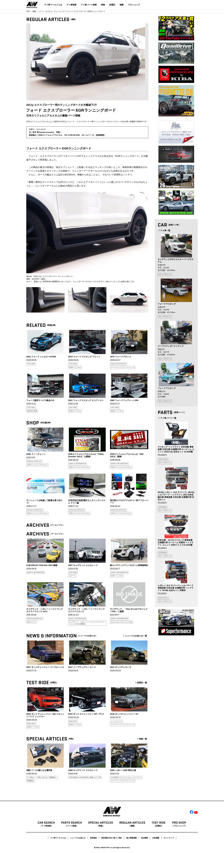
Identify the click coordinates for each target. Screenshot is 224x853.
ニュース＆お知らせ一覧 (134, 635)
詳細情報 (100, 135)
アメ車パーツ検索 (89, 5)
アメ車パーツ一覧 (167, 418)
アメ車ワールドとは (53, 5)
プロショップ (134, 5)
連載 (122, 5)
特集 (103, 5)
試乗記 (112, 5)
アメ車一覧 (164, 230)
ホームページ (87, 135)
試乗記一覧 (140, 682)
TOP (28, 11)
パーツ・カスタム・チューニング (51, 11)
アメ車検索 (71, 5)
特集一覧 (141, 738)
